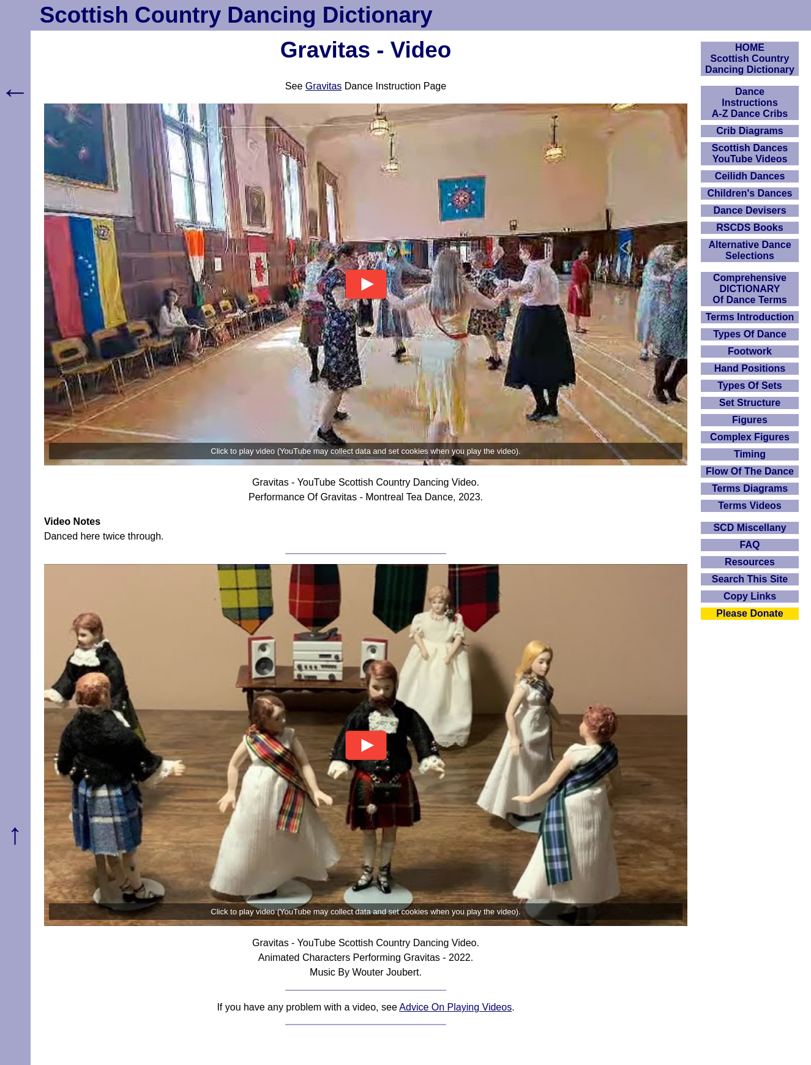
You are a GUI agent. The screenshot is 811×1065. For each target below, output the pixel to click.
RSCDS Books (749, 227)
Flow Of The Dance (750, 471)
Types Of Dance (750, 334)
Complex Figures (750, 437)
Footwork (750, 351)
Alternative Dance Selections (749, 250)
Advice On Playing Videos (455, 1007)
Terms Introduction (750, 317)
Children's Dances (750, 193)
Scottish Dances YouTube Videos (750, 153)
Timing (750, 454)
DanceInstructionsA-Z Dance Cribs (750, 102)
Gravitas (323, 86)
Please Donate (749, 613)
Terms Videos (749, 505)
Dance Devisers (749, 210)
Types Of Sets (749, 385)
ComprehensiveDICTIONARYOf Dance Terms (749, 289)
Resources (750, 562)
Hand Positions (749, 368)
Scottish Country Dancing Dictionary (236, 15)
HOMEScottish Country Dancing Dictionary (749, 58)
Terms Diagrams (750, 488)
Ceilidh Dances (750, 176)
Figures (750, 420)
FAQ (750, 545)
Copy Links (749, 596)
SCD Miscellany (749, 527)
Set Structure (749, 402)
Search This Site (750, 579)
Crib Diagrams (749, 131)
